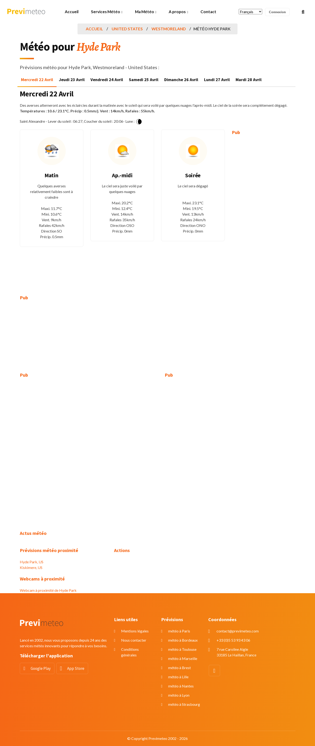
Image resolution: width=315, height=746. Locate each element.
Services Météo (105, 11)
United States (127, 28)
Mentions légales (135, 631)
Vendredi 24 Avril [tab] (106, 79)
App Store (75, 668)
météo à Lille (178, 677)
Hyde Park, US (31, 562)
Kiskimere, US (31, 567)
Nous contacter (133, 640)
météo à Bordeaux (183, 640)
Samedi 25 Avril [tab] (143, 79)
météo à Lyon (178, 695)
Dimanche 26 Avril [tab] (181, 79)
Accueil (71, 11)
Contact (208, 11)
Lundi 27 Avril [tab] (217, 79)
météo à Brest (179, 667)
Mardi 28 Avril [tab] (249, 79)
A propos (177, 11)
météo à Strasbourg (184, 704)
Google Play (41, 668)
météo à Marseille (182, 658)
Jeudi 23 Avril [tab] (72, 79)
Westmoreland (168, 28)
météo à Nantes (181, 686)
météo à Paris (179, 631)
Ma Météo (144, 11)
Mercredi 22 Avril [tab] (37, 79)
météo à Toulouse (182, 649)
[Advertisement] (263, 211)
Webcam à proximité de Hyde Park (48, 590)
